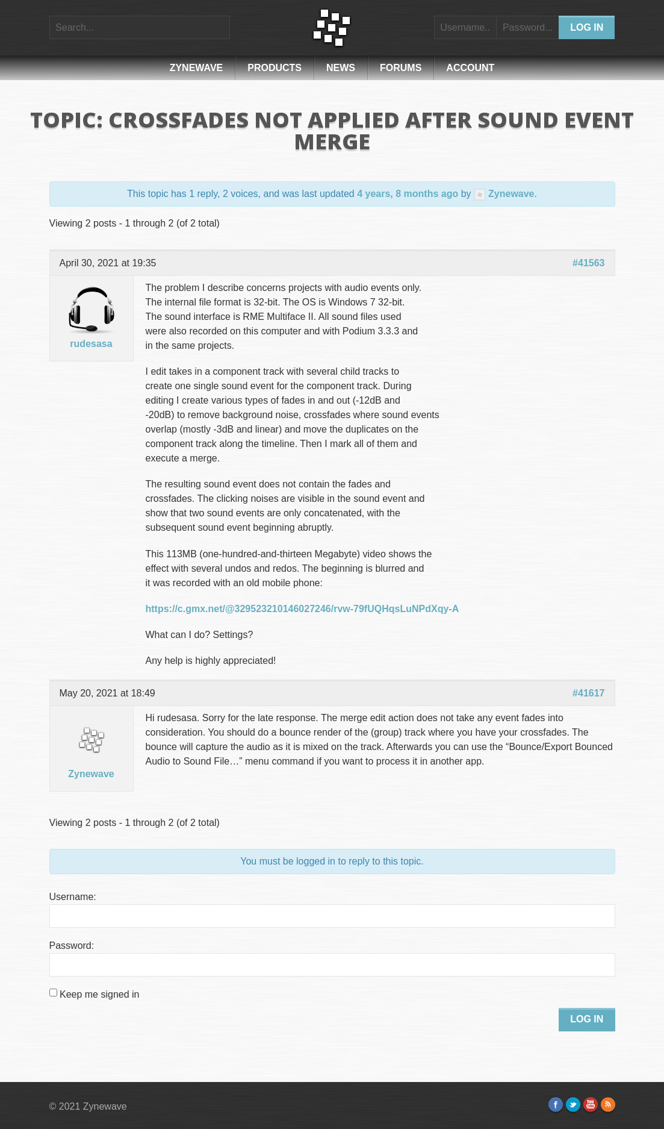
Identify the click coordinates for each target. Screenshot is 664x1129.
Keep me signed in (100, 994)
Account (470, 68)
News (340, 68)
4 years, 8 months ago (407, 194)
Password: (72, 945)
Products (274, 68)
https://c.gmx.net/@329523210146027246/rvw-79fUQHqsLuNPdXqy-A (302, 609)
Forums (400, 68)
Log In (586, 1019)
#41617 (588, 693)
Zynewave (196, 68)
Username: (72, 897)
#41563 (588, 263)
